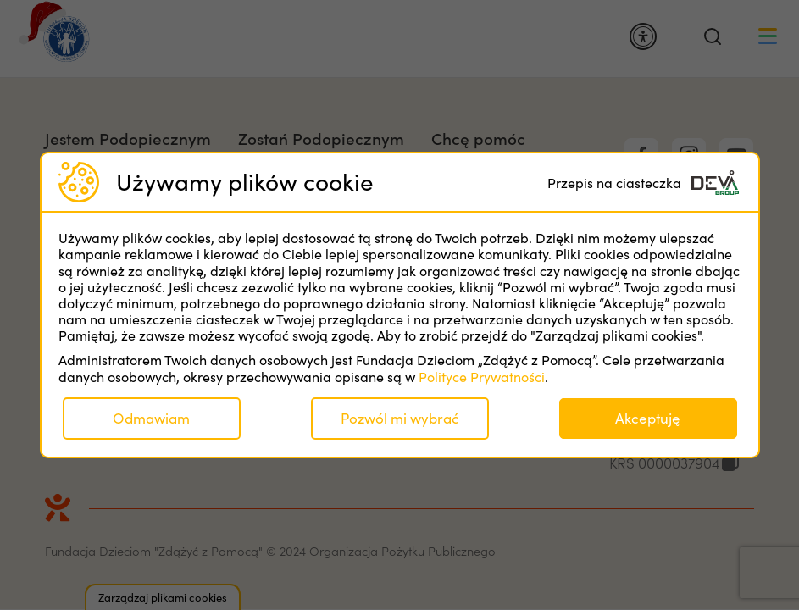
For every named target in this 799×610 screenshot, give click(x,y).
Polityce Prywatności (482, 376)
